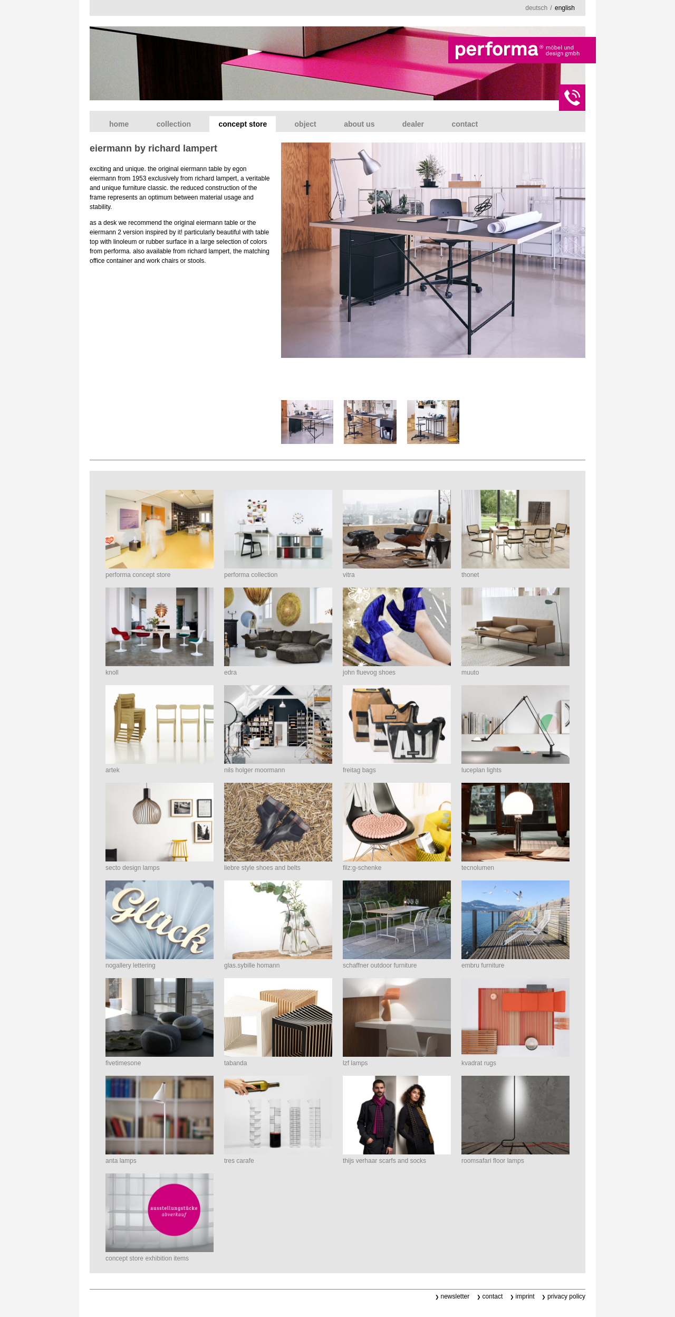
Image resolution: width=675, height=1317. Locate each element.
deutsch (536, 8)
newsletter (455, 1296)
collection (174, 124)
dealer (413, 124)
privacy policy (566, 1296)
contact (464, 124)
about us (359, 124)
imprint (525, 1296)
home (119, 124)
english (565, 8)
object (305, 124)
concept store (242, 124)
